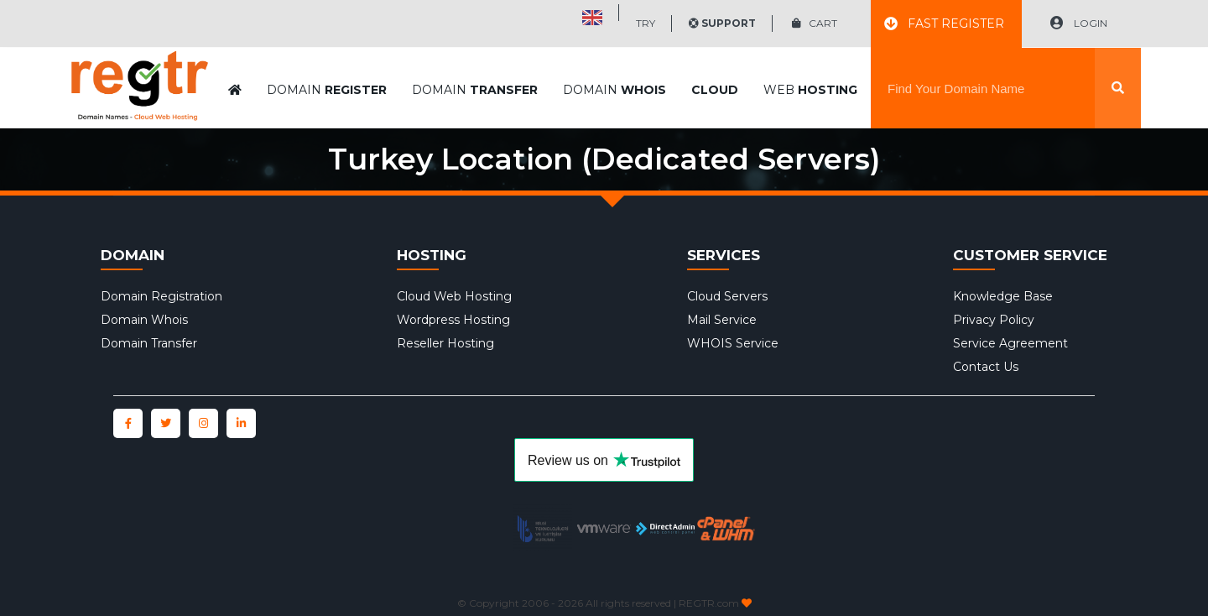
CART (814, 23)
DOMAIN (326, 48)
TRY (645, 23)
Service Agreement (1010, 343)
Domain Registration (161, 296)
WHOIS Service (732, 343)
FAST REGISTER (944, 23)
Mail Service (722, 319)
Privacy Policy (993, 319)
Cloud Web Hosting (454, 296)
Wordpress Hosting (453, 319)
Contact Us (985, 366)
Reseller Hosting (445, 343)
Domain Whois (144, 319)
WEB (810, 48)
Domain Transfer (149, 343)
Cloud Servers (727, 296)
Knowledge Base (1003, 296)
